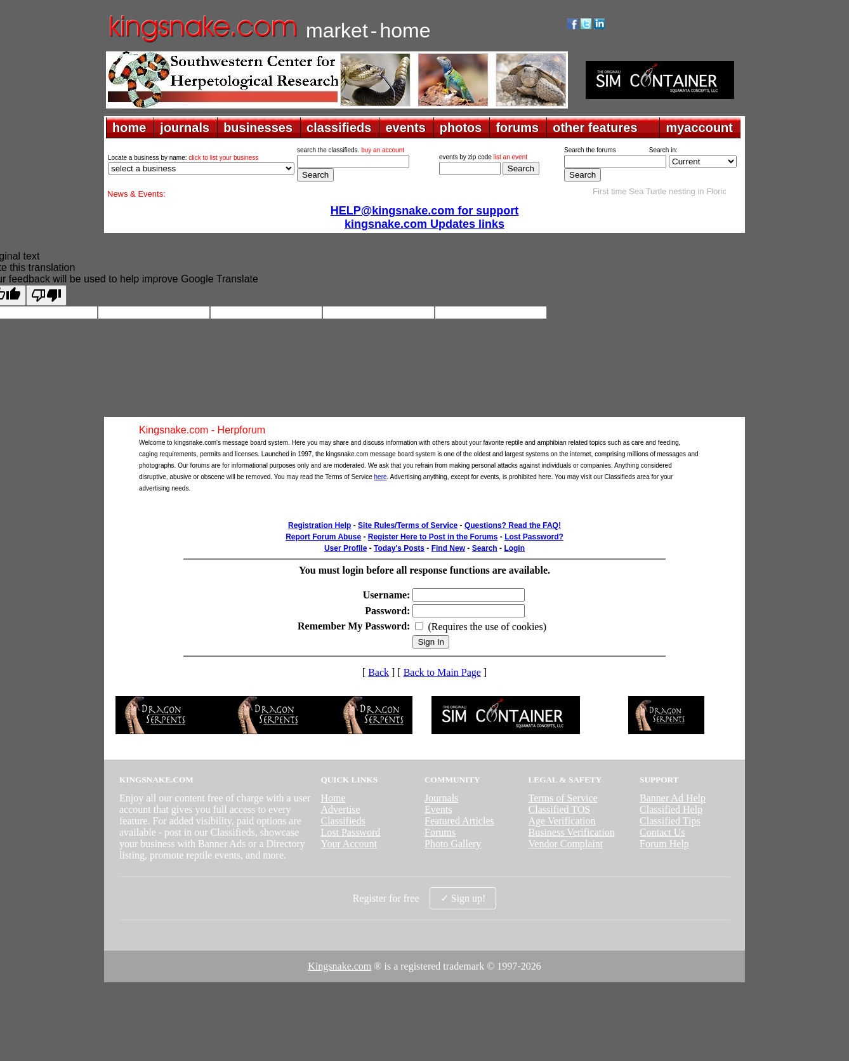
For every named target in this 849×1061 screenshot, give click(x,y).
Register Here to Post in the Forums (433, 536)
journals (184, 128)
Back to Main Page (442, 672)
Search (484, 548)
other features (595, 128)
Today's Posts (399, 548)
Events (438, 809)
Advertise (340, 809)
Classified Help (671, 809)
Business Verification (572, 832)
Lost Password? (533, 536)
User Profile (345, 548)
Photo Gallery (453, 843)
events (405, 128)
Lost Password (350, 832)
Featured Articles (459, 820)
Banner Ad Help (673, 798)
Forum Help (664, 843)
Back (378, 672)
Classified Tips (670, 820)
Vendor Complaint (566, 843)
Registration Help (319, 525)
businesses (258, 128)
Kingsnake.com (339, 966)
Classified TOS (560, 809)
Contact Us (662, 832)
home (129, 128)
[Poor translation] (46, 295)
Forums (440, 832)
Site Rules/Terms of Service (407, 525)
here (380, 476)
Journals (441, 798)
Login (514, 548)
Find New (448, 548)
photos (461, 128)
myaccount (699, 128)
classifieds (338, 128)
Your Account (348, 843)
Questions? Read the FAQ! (512, 525)
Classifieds (342, 820)
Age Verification (562, 820)
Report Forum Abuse (323, 536)
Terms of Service (563, 798)
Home (332, 798)
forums (517, 128)
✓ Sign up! (463, 898)
